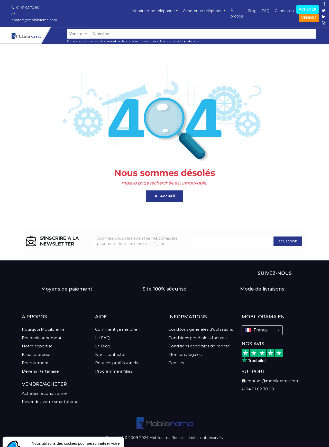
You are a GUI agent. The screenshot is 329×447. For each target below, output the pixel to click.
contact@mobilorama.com (270, 380)
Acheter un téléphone (203, 10)
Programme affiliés (113, 371)
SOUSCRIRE (288, 241)
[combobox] (78, 34)
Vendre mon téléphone (154, 10)
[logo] (164, 423)
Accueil (164, 196)
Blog (252, 10)
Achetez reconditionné (44, 393)
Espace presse (36, 354)
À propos (237, 13)
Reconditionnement (41, 337)
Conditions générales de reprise (199, 346)
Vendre (309, 17)
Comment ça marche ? (117, 329)
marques (206, 41)
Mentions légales (185, 354)
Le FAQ (102, 337)
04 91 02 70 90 (25, 7)
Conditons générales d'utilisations (200, 329)
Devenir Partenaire (40, 371)
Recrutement (35, 362)
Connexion (284, 10)
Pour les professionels (116, 362)
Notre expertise (37, 346)
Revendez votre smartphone (50, 401)
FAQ (266, 10)
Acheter (307, 9)
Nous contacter (110, 354)
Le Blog (102, 346)
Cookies (176, 362)
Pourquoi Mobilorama (43, 329)
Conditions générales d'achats (197, 337)
